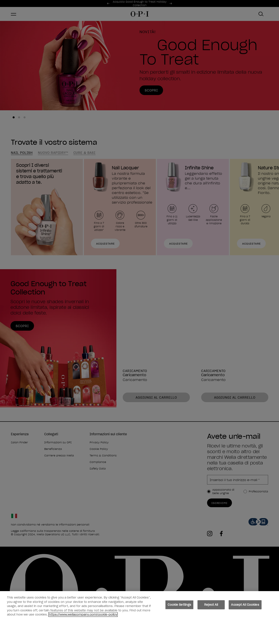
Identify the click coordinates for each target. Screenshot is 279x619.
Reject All (211, 605)
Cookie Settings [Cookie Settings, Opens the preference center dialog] (179, 605)
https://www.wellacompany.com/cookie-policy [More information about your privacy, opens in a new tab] (83, 615)
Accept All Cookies (245, 605)
